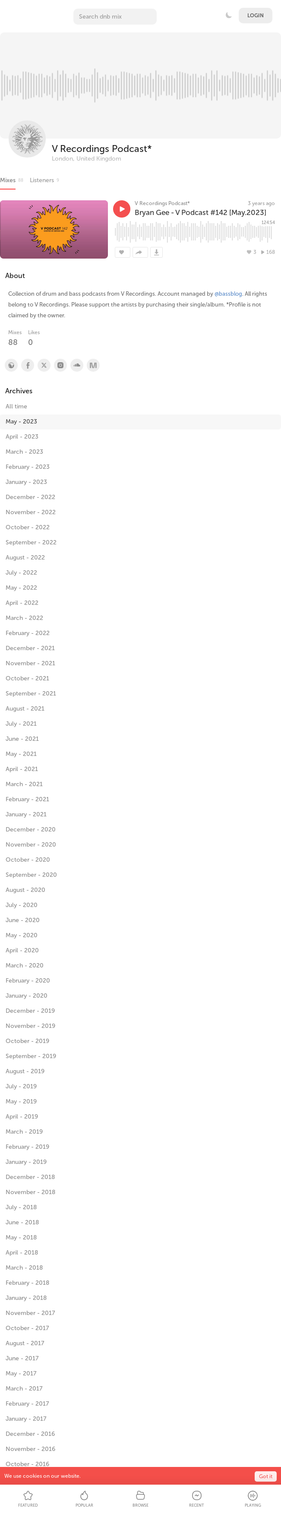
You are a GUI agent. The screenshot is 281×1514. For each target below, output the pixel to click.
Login (255, 16)
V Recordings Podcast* (102, 149)
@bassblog (228, 294)
